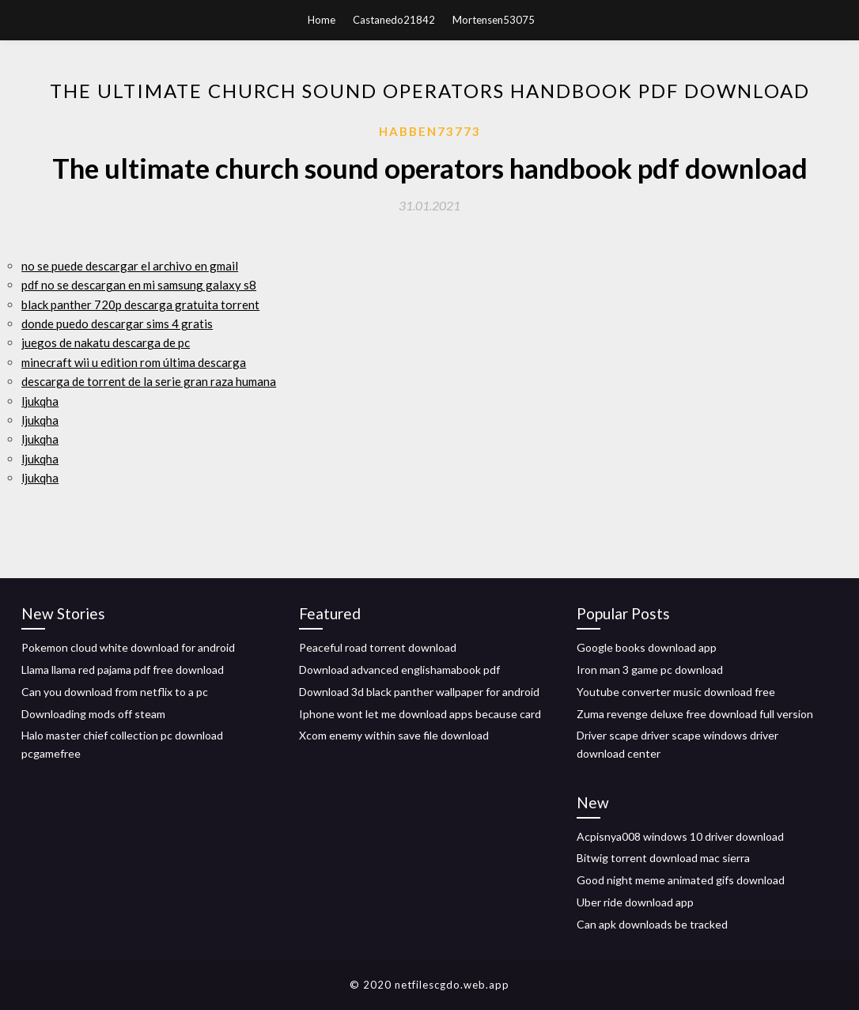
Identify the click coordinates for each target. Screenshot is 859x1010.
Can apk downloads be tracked (652, 924)
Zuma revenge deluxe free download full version (695, 714)
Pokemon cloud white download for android (128, 647)
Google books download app (647, 647)
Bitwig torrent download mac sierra (663, 857)
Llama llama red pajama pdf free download (122, 669)
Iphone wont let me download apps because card (420, 714)
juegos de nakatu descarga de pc (105, 342)
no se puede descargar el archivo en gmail (129, 266)
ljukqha (40, 401)
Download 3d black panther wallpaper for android (419, 691)
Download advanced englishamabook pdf (399, 669)
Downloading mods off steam (93, 714)
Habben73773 (430, 131)
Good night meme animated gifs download (681, 880)
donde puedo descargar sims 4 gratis (117, 323)
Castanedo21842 (394, 19)
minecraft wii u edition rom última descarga (133, 362)
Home (321, 19)
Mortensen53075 (493, 19)
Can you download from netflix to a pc (114, 691)
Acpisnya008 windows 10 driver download (680, 836)
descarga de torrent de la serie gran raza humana (148, 381)
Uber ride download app (635, 902)
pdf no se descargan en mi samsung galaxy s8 (138, 285)
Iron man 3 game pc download (650, 669)
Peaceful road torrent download (377, 647)
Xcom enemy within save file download (394, 735)
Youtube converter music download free (676, 691)
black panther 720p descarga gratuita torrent (140, 304)
